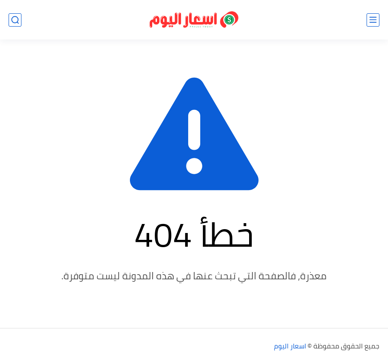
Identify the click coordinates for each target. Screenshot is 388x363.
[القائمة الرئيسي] (373, 20)
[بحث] (15, 20)
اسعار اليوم (290, 345)
